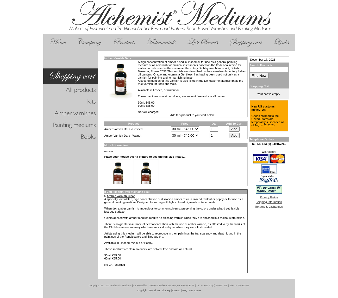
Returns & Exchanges (269, 206)
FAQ (184, 290)
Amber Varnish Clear (121, 196)
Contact (176, 290)
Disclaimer (154, 290)
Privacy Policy (269, 197)
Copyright (142, 290)
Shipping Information (269, 202)
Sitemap (166, 290)
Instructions (195, 290)
